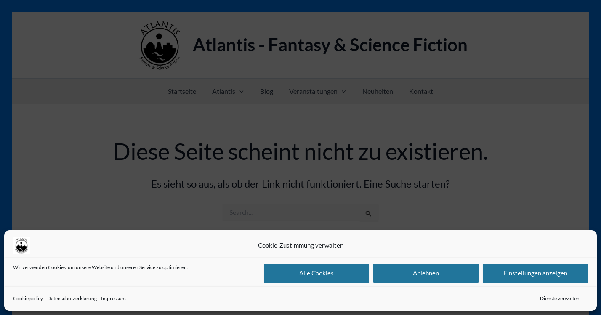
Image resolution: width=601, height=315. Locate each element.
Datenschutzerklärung (72, 298)
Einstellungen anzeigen (535, 273)
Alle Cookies (316, 273)
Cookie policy (28, 298)
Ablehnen (426, 273)
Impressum (113, 298)
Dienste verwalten (560, 298)
